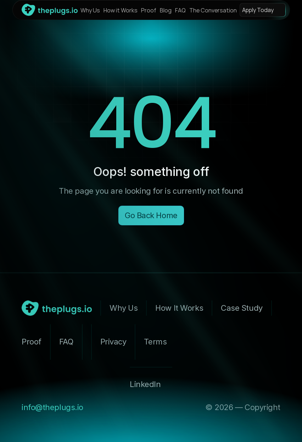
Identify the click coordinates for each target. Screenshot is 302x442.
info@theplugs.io (52, 407)
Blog (166, 10)
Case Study (242, 308)
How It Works (179, 308)
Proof (148, 10)
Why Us (90, 10)
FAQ (180, 10)
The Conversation (213, 10)
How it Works (121, 10)
